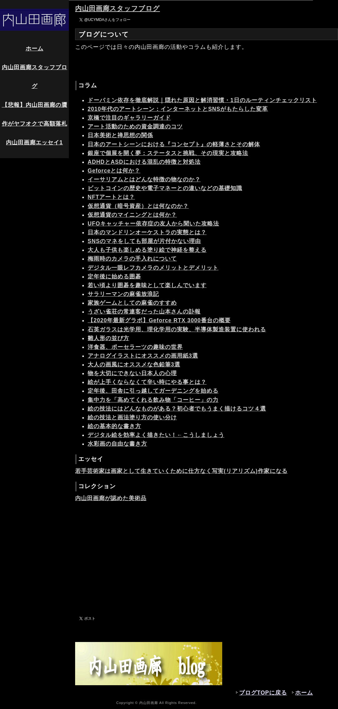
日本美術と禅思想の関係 (120, 135)
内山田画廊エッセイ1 (34, 142)
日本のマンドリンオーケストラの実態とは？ (147, 232)
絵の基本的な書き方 (114, 426)
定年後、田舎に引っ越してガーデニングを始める (153, 391)
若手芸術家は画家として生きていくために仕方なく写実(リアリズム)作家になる (181, 471)
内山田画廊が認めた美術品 (110, 498)
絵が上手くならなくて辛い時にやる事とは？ (147, 382)
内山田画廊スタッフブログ (34, 76)
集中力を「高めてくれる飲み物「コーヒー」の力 (153, 400)
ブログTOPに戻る (263, 693)
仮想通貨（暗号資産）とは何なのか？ (138, 206)
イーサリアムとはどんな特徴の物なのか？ (144, 179)
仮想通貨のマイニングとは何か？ (132, 215)
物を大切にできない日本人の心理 (132, 373)
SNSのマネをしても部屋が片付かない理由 (144, 241)
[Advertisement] (206, 559)
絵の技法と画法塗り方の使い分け (132, 417)
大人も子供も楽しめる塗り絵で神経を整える (147, 250)
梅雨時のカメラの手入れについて (132, 259)
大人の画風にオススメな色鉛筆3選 (134, 364)
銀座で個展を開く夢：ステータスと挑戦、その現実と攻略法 (168, 153)
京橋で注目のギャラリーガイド (129, 118)
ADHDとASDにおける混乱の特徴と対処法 (144, 162)
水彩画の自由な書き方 (117, 444)
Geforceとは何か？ (114, 171)
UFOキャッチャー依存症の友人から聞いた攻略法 (153, 223)
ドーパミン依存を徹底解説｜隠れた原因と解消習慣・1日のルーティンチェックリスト (202, 100)
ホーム (35, 48)
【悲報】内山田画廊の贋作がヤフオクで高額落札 (34, 114)
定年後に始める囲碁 (114, 276)
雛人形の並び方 (108, 338)
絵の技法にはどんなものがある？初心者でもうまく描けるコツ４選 (177, 409)
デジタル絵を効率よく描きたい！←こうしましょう (156, 435)
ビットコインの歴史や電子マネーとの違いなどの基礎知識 (165, 188)
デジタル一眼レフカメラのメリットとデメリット (153, 268)
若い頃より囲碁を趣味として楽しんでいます (147, 285)
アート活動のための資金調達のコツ (135, 126)
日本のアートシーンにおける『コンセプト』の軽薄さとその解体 (174, 144)
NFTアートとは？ (111, 197)
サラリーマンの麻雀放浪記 (123, 294)
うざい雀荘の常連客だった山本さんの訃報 (144, 311)
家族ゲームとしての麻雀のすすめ (132, 303)
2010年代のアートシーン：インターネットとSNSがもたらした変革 (178, 109)
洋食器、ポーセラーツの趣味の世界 (135, 347)
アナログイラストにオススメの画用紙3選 (143, 356)
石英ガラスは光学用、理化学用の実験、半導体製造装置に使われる (177, 329)
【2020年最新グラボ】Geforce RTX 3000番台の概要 (159, 320)
